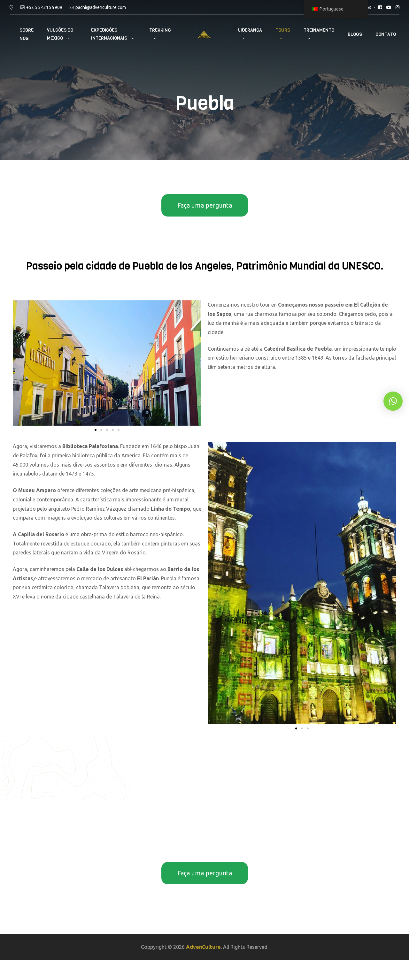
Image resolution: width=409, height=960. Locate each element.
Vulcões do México (60, 34)
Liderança (250, 30)
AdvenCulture (203, 947)
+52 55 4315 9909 (44, 7)
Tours (282, 30)
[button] (95, 430)
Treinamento (319, 30)
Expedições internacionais (109, 34)
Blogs (355, 34)
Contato (385, 34)
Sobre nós (26, 34)
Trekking (160, 30)
